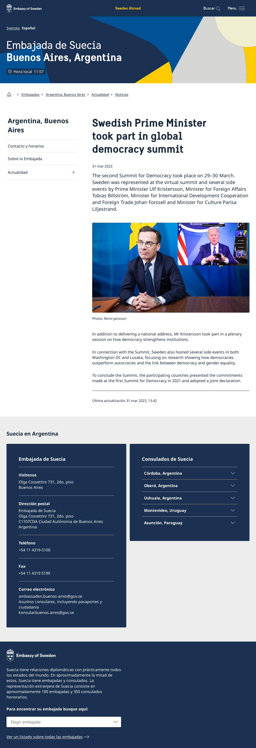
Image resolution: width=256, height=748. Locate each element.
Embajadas (30, 94)
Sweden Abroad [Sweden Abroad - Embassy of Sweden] (128, 8)
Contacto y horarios (26, 146)
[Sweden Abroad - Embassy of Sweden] (28, 8)
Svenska (13, 28)
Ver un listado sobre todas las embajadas (45, 736)
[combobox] (64, 721)
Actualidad (100, 94)
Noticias (121, 94)
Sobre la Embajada (25, 158)
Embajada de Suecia (64, 51)
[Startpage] (11, 94)
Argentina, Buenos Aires (65, 94)
